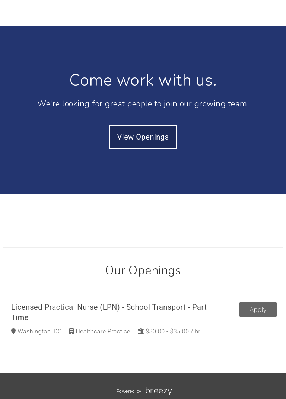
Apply (258, 309)
